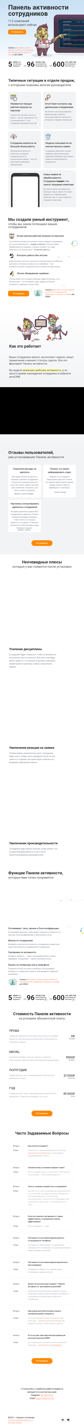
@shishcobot (33, 1153)
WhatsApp (46, 1153)
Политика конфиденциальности (20, 1420)
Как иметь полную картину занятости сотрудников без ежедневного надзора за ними (60, 292)
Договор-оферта (15, 1422)
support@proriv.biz (45, 1398)
